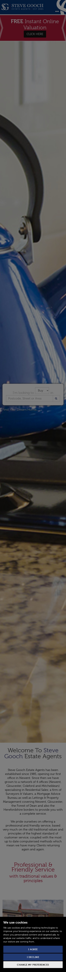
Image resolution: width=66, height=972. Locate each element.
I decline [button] (33, 957)
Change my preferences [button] (33, 964)
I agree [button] (33, 949)
